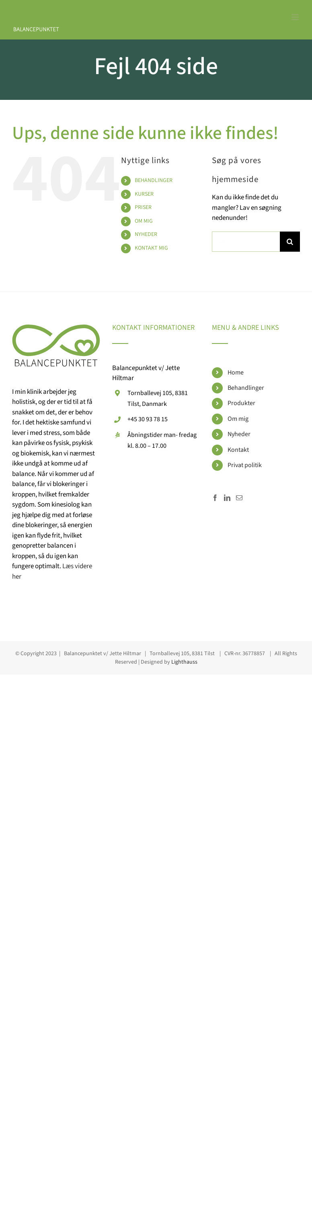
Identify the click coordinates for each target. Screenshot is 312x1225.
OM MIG (144, 221)
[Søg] (290, 242)
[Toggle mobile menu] (295, 17)
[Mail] (239, 498)
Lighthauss (184, 662)
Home (236, 372)
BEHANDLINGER (153, 180)
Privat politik (245, 465)
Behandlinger (246, 387)
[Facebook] (215, 498)
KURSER (144, 194)
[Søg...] (246, 242)
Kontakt (238, 449)
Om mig (238, 418)
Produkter (241, 403)
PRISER (143, 207)
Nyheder (239, 434)
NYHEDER (146, 234)
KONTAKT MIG (151, 248)
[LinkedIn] (227, 498)
